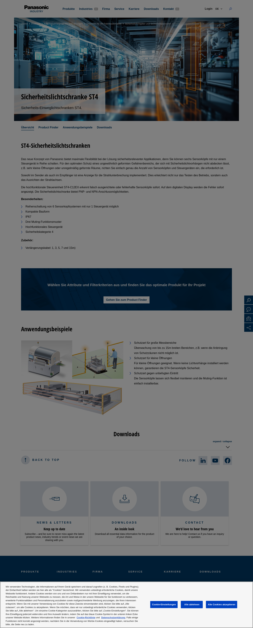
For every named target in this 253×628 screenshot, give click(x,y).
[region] (126, 605)
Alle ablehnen (191, 604)
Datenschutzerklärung (113, 617)
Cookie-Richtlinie (86, 617)
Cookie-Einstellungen (164, 604)
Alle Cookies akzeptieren (221, 604)
